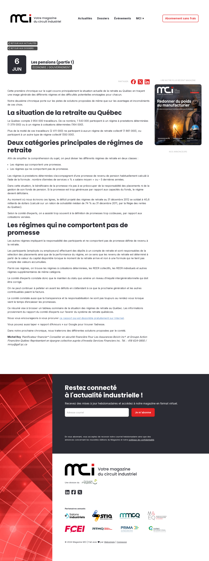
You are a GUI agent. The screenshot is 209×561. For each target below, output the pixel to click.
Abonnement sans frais (180, 18)
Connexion (122, 542)
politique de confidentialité (141, 440)
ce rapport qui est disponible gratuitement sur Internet (92, 318)
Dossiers (103, 18)
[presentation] (88, 427)
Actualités (85, 18)
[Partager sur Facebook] (133, 82)
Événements (122, 18)
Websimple (109, 542)
